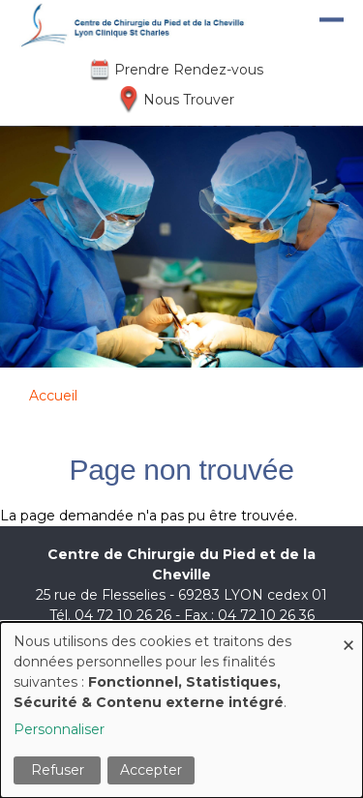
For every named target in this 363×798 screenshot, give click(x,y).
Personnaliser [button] (59, 729)
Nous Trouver (188, 99)
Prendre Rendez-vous (188, 69)
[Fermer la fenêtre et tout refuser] (348, 634)
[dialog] (181, 710)
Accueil (53, 395)
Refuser (57, 770)
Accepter (151, 770)
